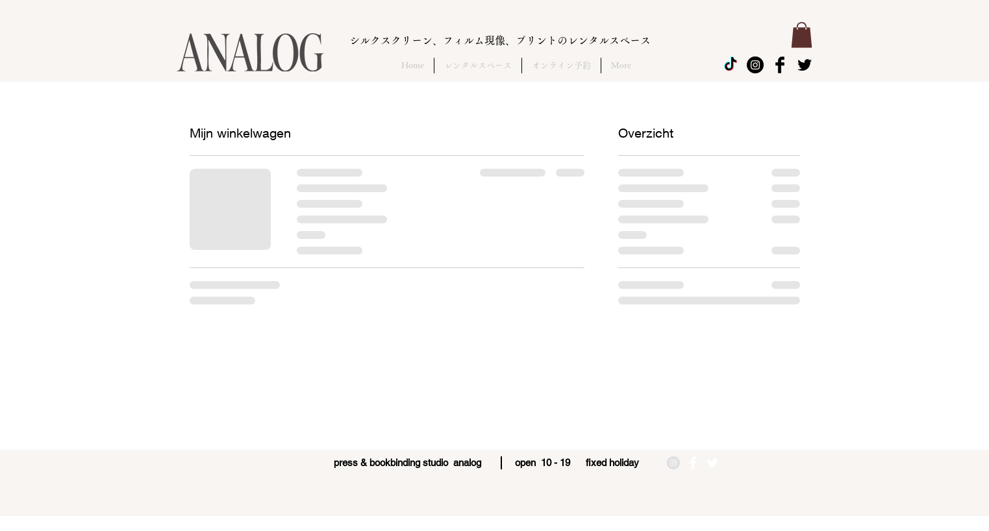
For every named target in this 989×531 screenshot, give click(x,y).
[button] (801, 34)
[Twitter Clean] (712, 462)
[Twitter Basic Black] (804, 64)
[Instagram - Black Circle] (755, 64)
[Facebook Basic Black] (779, 64)
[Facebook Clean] (692, 462)
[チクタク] (730, 64)
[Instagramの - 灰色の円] (673, 462)
